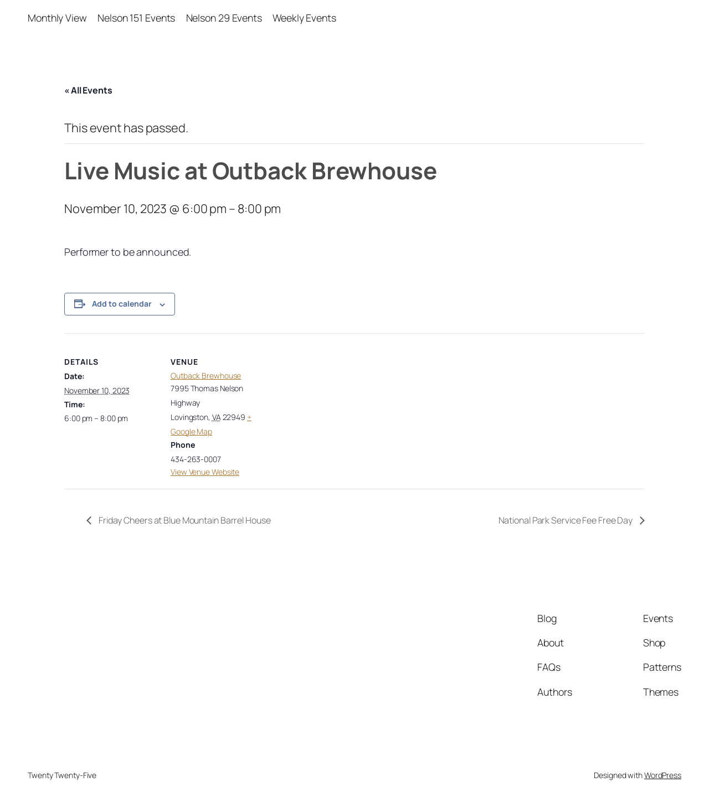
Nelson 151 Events (136, 17)
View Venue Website (205, 472)
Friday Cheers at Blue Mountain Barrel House (184, 520)
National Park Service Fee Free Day (567, 520)
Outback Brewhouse (206, 375)
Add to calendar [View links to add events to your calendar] (122, 303)
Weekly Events (304, 17)
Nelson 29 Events (224, 17)
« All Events (88, 90)
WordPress (662, 775)
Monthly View (57, 17)
